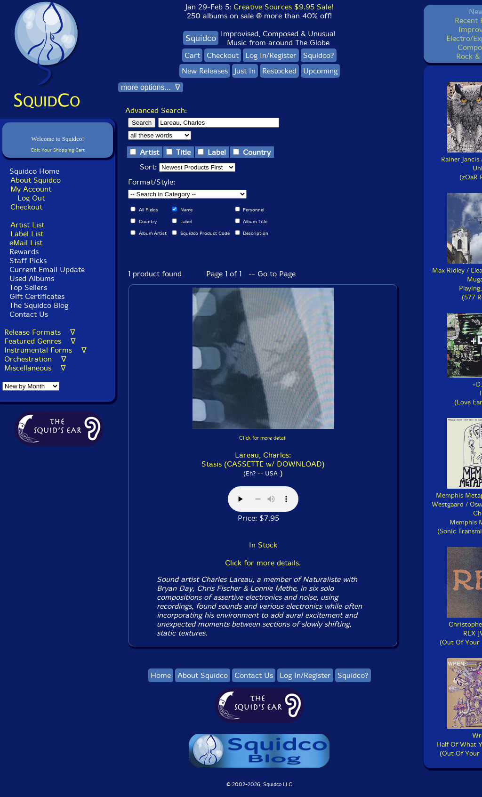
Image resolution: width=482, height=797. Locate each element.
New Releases (205, 70)
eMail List (25, 242)
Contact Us (27, 314)
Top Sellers (28, 287)
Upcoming (320, 70)
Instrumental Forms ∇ (45, 350)
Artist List (27, 224)
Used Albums (31, 278)
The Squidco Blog (38, 305)
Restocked (279, 70)
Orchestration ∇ (35, 358)
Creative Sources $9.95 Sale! (283, 6)
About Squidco (35, 180)
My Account (30, 189)
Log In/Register (271, 55)
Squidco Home (34, 171)
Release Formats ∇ (39, 332)
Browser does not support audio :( (263, 499)
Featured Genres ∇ (40, 341)
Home (161, 675)
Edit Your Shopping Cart (58, 150)
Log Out (31, 197)
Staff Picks (28, 260)
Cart (192, 55)
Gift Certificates (36, 296)
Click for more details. (263, 562)
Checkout (26, 206)
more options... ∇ (150, 87)
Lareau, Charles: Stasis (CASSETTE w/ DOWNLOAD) (263, 459)
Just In (245, 70)
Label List (26, 233)
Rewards (24, 251)
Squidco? (318, 55)
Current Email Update (46, 269)
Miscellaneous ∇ (35, 367)
